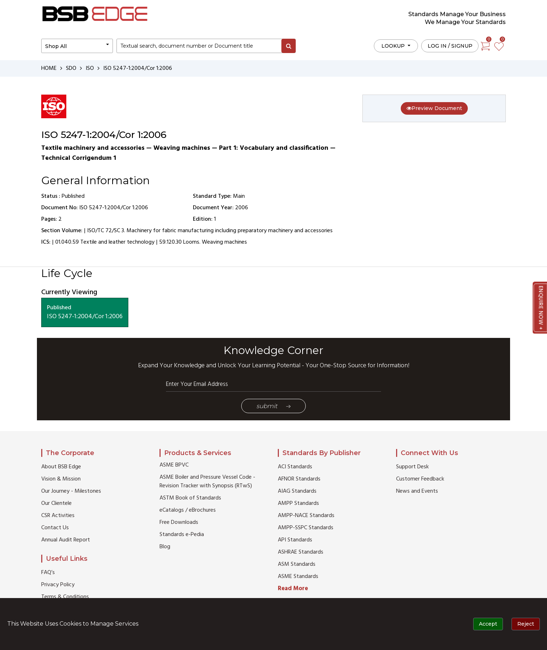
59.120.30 (170, 242)
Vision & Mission (61, 479)
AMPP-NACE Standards (306, 515)
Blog (165, 546)
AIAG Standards (297, 491)
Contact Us (55, 527)
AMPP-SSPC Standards (305, 527)
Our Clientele (56, 503)
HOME (49, 68)
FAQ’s (48, 572)
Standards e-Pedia (182, 534)
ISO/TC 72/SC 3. (106, 230)
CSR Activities (58, 515)
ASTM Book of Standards (190, 498)
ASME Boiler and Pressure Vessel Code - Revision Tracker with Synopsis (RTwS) (207, 482)
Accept (488, 624)
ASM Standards (296, 564)
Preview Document (434, 108)
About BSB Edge (61, 467)
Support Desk (412, 467)
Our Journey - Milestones (71, 491)
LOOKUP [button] (393, 46)
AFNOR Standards (299, 479)
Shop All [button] (56, 46)
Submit (273, 406)
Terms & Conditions (65, 597)
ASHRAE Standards (300, 552)
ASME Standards (298, 576)
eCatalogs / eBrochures (188, 510)
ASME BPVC (174, 465)
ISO (90, 68)
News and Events (417, 491)
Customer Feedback (420, 479)
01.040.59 (67, 242)
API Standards (295, 540)
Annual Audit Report (65, 540)
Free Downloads (179, 522)
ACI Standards (295, 467)
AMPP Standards (298, 503)
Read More (293, 588)
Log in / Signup (450, 46)
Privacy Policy (58, 584)
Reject (525, 624)
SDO (71, 68)
